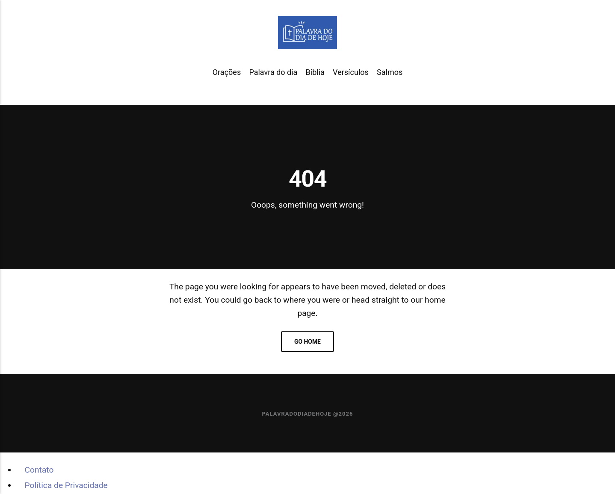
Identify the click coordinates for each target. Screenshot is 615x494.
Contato (39, 470)
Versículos (351, 72)
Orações (227, 72)
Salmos (389, 72)
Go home (307, 341)
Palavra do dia (273, 72)
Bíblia (315, 72)
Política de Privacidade (66, 485)
